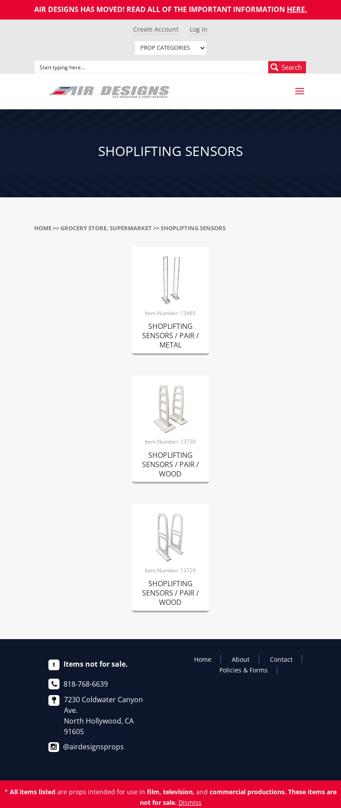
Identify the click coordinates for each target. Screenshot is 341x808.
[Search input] (152, 67)
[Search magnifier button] (287, 67)
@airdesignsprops (93, 747)
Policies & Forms (243, 670)
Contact (281, 659)
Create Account (155, 29)
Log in (198, 29)
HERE (296, 9)
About (241, 659)
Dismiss (190, 802)
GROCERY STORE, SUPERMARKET (106, 228)
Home (43, 228)
